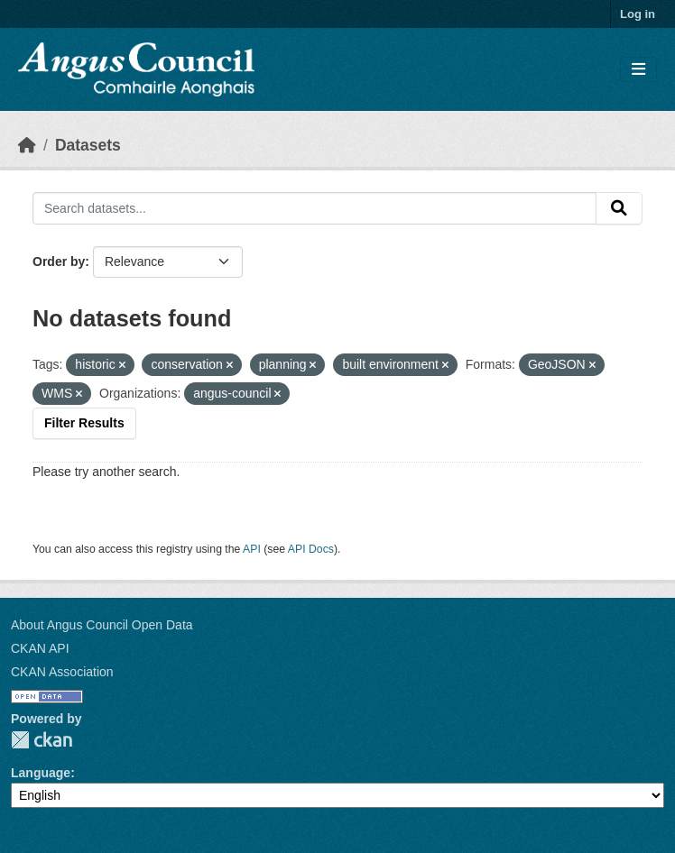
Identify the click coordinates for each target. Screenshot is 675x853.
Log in (637, 14)
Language (40, 773)
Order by (58, 261)
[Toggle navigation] (638, 70)
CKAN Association (62, 672)
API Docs (311, 549)
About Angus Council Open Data (102, 625)
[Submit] (619, 208)
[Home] (27, 145)
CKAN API (40, 648)
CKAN (41, 739)
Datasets (88, 145)
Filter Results (84, 423)
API (252, 549)
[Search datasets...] (314, 208)
